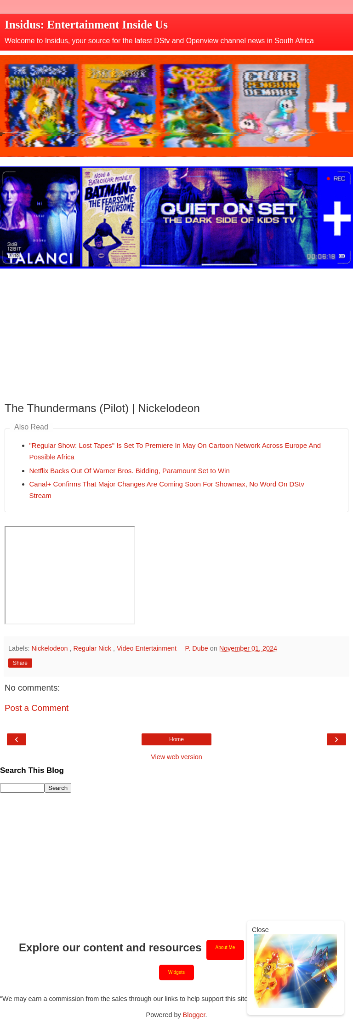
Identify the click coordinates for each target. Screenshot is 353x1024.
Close (260, 929)
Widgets (176, 972)
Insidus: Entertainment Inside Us (86, 24)
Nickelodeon (50, 648)
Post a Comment (36, 708)
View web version (176, 757)
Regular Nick (93, 648)
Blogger (194, 1014)
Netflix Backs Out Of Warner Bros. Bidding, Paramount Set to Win (129, 471)
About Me (225, 947)
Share (20, 663)
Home (176, 739)
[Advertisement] (176, 333)
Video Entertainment (147, 648)
